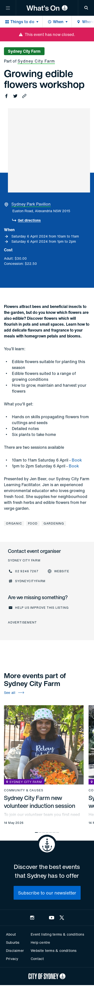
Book (77, 460)
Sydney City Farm (36, 61)
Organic (14, 523)
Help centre (40, 942)
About (11, 934)
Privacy (12, 958)
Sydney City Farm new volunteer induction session (39, 801)
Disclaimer (15, 950)
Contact (37, 958)
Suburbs (12, 942)
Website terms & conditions (53, 950)
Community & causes (23, 790)
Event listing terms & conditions (57, 934)
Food (33, 523)
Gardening (54, 523)
